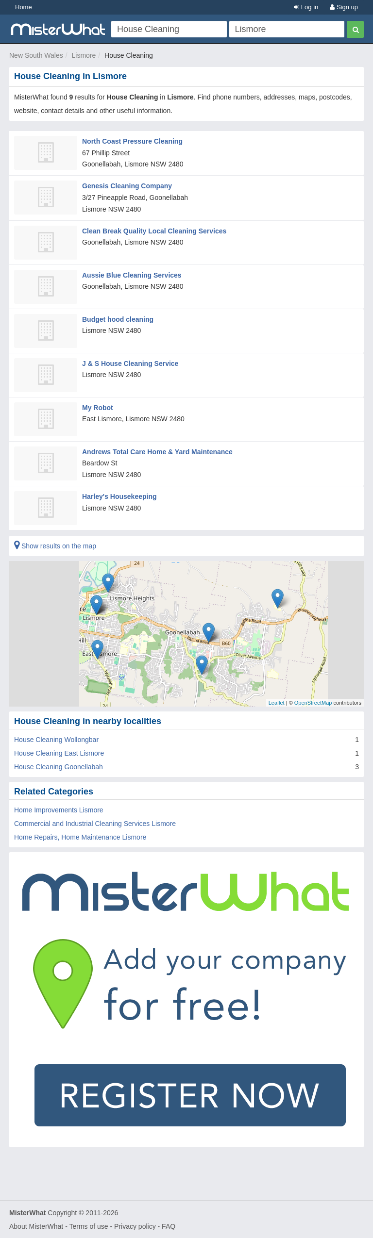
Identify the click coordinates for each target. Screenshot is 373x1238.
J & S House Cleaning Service (130, 363)
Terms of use (88, 1226)
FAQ (168, 1226)
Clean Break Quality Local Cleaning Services (154, 231)
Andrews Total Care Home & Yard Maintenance (157, 452)
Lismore (84, 55)
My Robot (97, 408)
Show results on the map (55, 546)
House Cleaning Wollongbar (56, 739)
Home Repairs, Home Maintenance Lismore (80, 837)
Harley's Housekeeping (119, 496)
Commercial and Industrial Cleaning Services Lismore (95, 823)
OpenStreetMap (313, 702)
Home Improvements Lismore (58, 810)
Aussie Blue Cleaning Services (132, 275)
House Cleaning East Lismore (59, 753)
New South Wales (36, 55)
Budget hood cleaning (117, 319)
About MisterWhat (36, 1226)
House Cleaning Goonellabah (58, 767)
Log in (306, 7)
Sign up (344, 7)
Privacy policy (135, 1226)
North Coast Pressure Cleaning (132, 141)
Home (23, 7)
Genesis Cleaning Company (127, 186)
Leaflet (277, 702)
